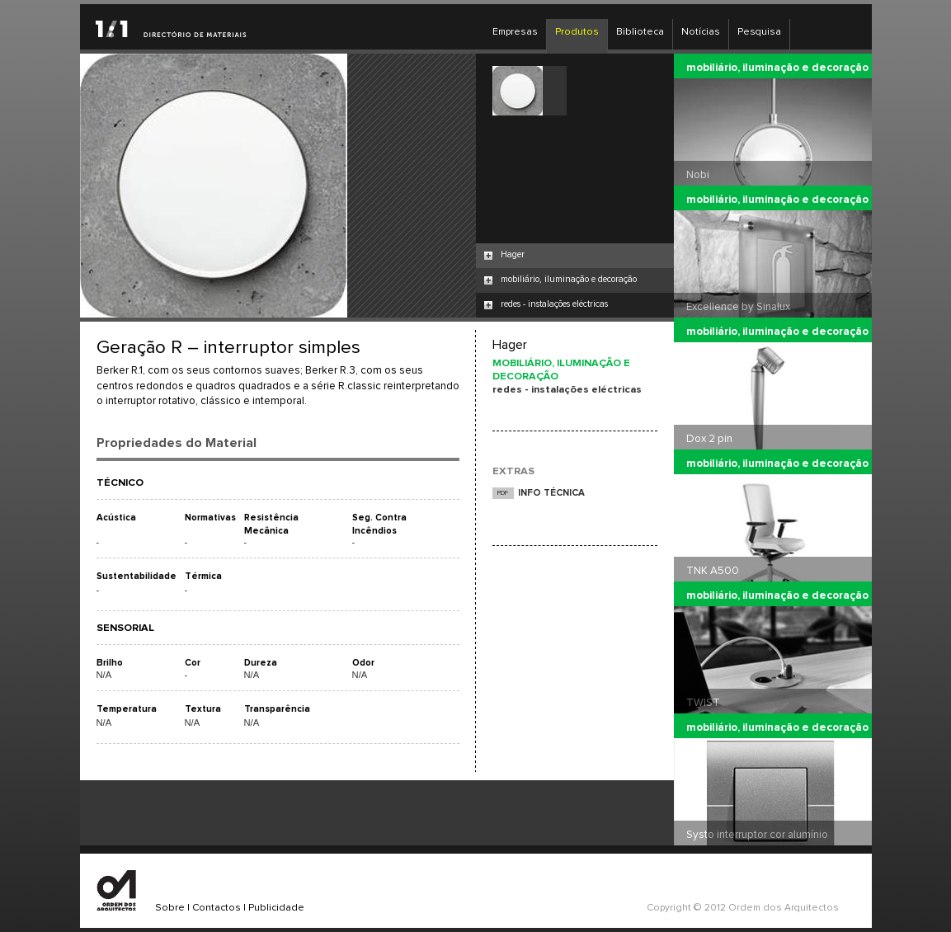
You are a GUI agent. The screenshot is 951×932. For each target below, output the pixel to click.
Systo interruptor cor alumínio (757, 834)
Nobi (697, 175)
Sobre (170, 908)
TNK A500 (712, 571)
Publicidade (276, 908)
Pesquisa (759, 32)
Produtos (577, 32)
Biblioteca (640, 32)
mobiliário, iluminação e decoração (569, 279)
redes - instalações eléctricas (554, 303)
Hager (513, 254)
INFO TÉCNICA (551, 492)
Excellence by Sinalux (738, 307)
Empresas (515, 32)
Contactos (216, 908)
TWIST (703, 702)
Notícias (700, 32)
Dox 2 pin (709, 439)
